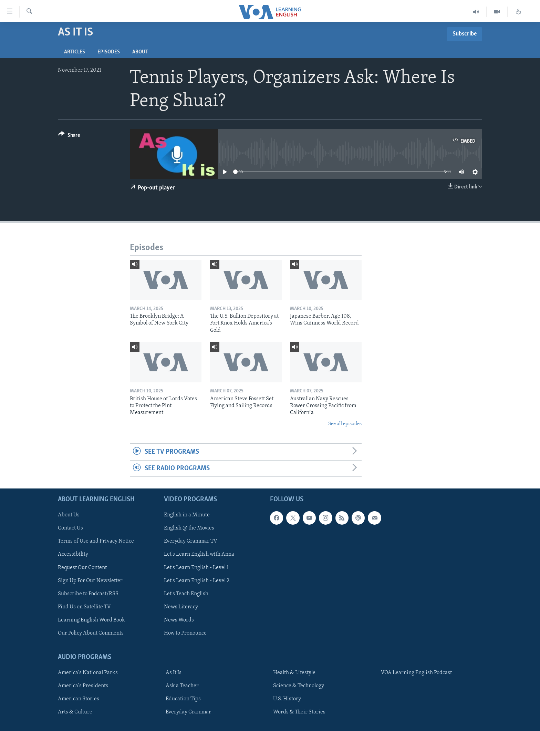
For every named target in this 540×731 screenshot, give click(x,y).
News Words (179, 620)
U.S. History (287, 699)
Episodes (108, 52)
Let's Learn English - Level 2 (196, 580)
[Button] (69, 136)
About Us (69, 515)
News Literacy (181, 607)
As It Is (173, 673)
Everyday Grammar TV (190, 541)
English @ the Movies (189, 528)
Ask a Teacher (182, 686)
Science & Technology (298, 686)
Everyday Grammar (188, 712)
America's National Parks (88, 673)
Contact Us (70, 528)
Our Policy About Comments (91, 633)
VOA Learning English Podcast (416, 673)
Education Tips (183, 699)
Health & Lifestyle (294, 673)
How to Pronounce (185, 633)
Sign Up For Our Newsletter (90, 580)
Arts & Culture (75, 712)
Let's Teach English (186, 593)
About (140, 52)
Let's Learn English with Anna (199, 554)
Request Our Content (82, 567)
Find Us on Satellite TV (84, 607)
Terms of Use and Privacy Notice (96, 541)
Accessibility (73, 554)
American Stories (78, 699)
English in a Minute (187, 515)
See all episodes (345, 423)
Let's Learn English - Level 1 (196, 567)
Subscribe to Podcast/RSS (88, 593)
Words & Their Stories (299, 712)
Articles (74, 52)
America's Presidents (83, 686)
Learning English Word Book (91, 620)
